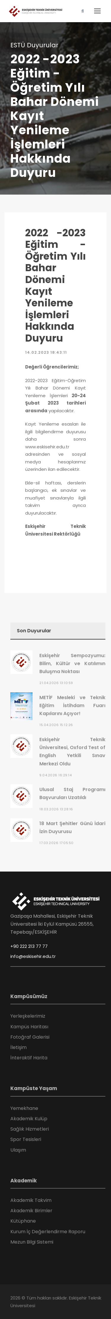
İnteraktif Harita (28, 1057)
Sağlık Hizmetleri (29, 1129)
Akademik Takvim (31, 1200)
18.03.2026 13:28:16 (56, 809)
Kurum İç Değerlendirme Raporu (47, 1231)
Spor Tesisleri (25, 1139)
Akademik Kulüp (28, 1118)
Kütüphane (23, 1221)
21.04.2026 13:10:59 (56, 682)
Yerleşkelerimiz (27, 1016)
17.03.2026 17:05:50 (56, 842)
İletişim (18, 1047)
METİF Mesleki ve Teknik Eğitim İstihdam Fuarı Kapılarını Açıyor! (72, 705)
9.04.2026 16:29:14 (55, 775)
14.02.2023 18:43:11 (46, 352)
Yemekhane (24, 1108)
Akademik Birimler (31, 1210)
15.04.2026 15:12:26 (56, 724)
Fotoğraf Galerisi (29, 1037)
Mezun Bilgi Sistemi (31, 1242)
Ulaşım (18, 1150)
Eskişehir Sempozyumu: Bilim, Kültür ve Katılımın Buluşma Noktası (72, 663)
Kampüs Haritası (29, 1026)
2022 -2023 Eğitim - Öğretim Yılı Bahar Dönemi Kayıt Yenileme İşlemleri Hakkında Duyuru (55, 285)
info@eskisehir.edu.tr (33, 956)
